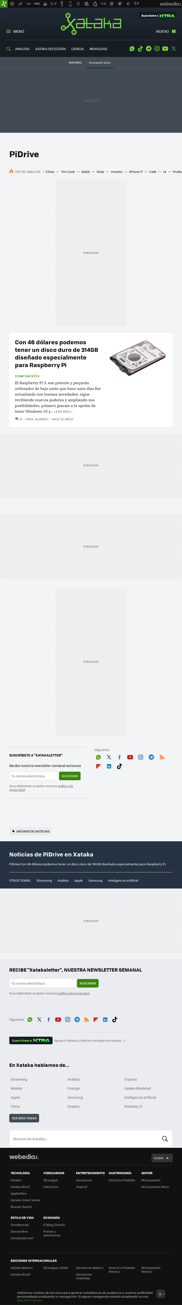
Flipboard (98, 765)
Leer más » (63, 411)
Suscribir (70, 776)
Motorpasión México (150, 1269)
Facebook (119, 756)
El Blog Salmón (54, 1224)
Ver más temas (24, 1118)
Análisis (63, 880)
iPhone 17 (136, 171)
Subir (158, 1158)
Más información (29, 1300)
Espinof (81, 1186)
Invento (116, 171)
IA (164, 171)
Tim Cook (68, 171)
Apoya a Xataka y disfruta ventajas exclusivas (88, 1040)
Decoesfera (19, 1231)
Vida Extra (50, 1186)
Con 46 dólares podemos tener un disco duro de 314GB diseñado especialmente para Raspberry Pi (56, 353)
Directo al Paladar (122, 1180)
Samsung (95, 880)
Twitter (173, 49)
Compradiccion (22, 1238)
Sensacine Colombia (84, 1276)
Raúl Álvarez (37, 419)
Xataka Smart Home (25, 1200)
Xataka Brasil (20, 1274)
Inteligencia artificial (123, 880)
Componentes (27, 376)
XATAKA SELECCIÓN (50, 48)
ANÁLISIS (22, 48)
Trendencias (20, 1224)
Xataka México (22, 1267)
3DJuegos (50, 1180)
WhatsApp (132, 49)
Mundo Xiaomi (21, 1206)
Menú (18, 31)
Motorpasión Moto (155, 1186)
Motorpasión (150, 1180)
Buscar (165, 1139)
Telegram (148, 49)
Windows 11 (133, 1106)
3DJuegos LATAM (55, 1267)
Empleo (73, 1106)
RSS (162, 756)
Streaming (44, 880)
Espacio (130, 1079)
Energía (74, 1088)
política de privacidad (74, 993)
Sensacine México (89, 1267)
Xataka (91, 24)
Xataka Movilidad (137, 1088)
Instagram (157, 49)
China (50, 171)
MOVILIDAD (98, 48)
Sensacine (84, 1180)
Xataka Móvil (20, 1186)
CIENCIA (77, 48)
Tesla (100, 171)
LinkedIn (109, 765)
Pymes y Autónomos (51, 1233)
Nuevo (162, 31)
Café (153, 171)
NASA (86, 171)
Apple (78, 880)
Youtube (165, 49)
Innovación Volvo (100, 62)
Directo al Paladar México (122, 1269)
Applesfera (19, 1193)
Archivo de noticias (33, 831)
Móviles (17, 1088)
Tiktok (140, 49)
